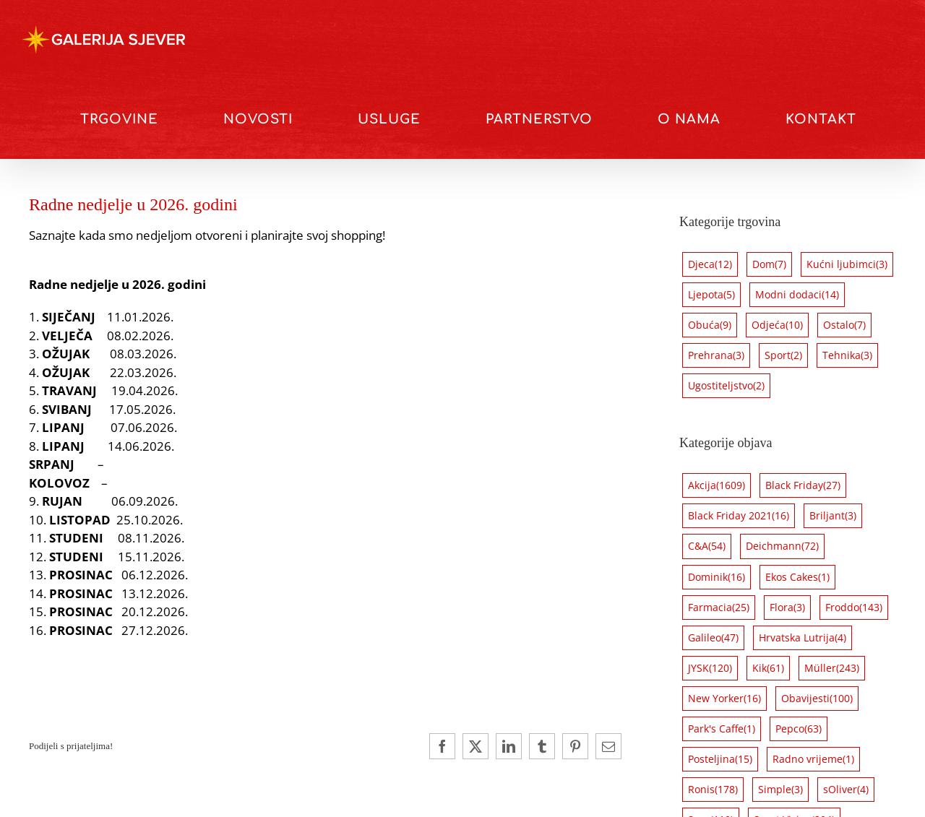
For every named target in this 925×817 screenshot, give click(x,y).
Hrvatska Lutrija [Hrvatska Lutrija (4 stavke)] (802, 638)
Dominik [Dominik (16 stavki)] (716, 577)
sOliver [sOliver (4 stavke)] (846, 789)
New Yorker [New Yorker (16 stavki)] (724, 698)
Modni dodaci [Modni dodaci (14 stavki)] (797, 295)
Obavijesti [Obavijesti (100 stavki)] (817, 698)
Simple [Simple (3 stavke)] (780, 789)
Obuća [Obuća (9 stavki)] (709, 325)
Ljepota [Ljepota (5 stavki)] (711, 295)
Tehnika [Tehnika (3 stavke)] (847, 355)
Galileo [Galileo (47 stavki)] (713, 638)
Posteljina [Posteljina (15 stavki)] (720, 759)
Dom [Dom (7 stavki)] (769, 264)
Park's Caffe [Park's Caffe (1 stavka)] (721, 729)
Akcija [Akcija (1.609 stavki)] (716, 485)
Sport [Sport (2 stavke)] (783, 355)
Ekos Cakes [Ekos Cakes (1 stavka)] (797, 577)
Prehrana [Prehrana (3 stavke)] (716, 355)
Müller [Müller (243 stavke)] (831, 668)
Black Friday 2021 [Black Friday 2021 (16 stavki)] (738, 516)
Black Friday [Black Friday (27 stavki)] (802, 485)
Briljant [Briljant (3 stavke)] (832, 516)
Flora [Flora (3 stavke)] (787, 607)
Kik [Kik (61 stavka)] (768, 668)
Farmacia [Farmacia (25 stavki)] (718, 607)
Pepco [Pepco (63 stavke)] (798, 729)
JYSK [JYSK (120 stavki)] (710, 668)
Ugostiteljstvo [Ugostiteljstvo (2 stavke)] (726, 386)
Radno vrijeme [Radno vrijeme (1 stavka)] (813, 759)
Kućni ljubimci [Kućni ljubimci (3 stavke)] (846, 264)
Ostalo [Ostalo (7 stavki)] (844, 325)
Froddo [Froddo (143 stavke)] (853, 607)
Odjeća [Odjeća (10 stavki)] (777, 325)
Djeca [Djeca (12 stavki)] (710, 264)
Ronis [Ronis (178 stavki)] (713, 789)
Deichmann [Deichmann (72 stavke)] (782, 546)
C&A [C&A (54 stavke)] (707, 546)
